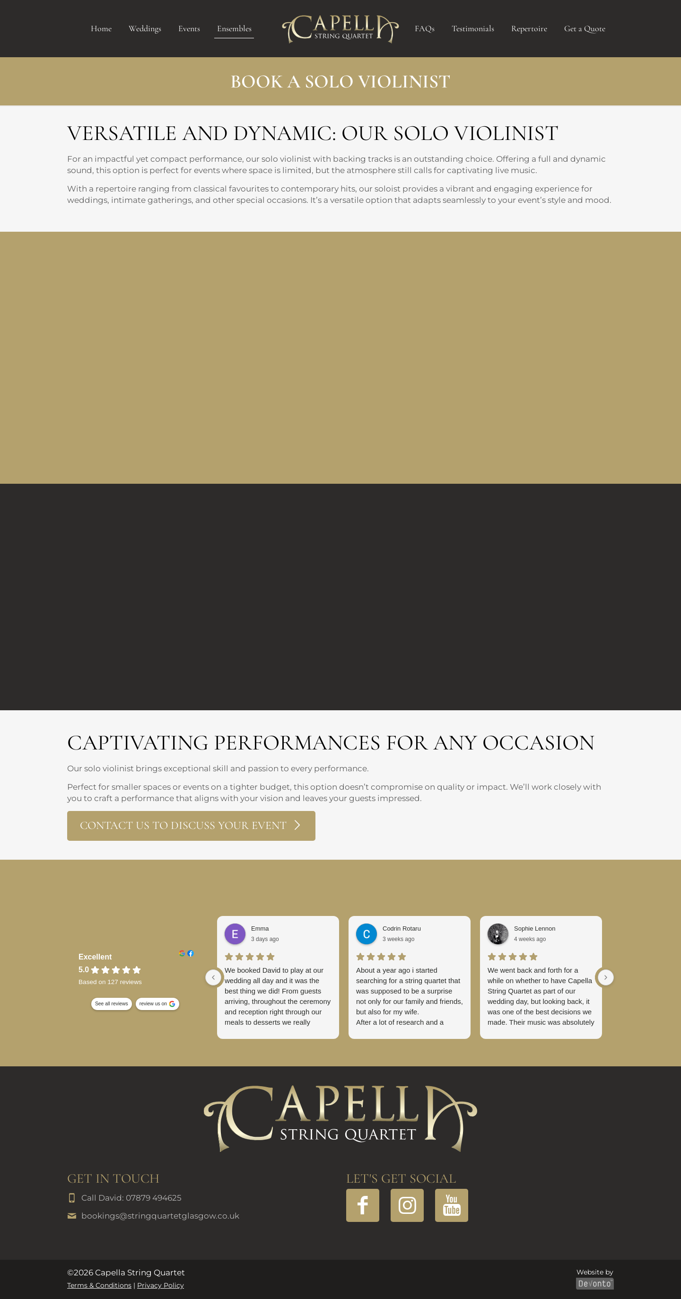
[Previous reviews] (213, 977)
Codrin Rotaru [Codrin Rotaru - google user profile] (402, 928)
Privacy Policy (160, 1285)
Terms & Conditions (99, 1285)
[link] (340, 1118)
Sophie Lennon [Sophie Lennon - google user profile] (534, 928)
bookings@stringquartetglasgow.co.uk (160, 1216)
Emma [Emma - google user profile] (260, 928)
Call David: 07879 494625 (131, 1198)
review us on (153, 1004)
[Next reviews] (606, 977)
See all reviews (111, 1004)
